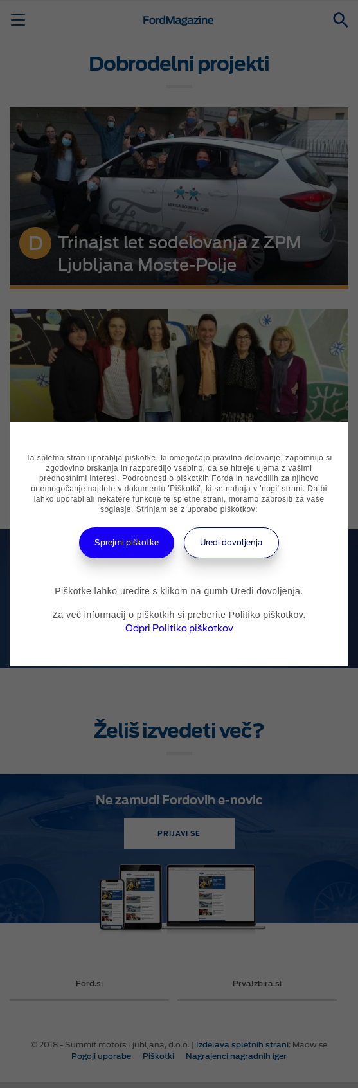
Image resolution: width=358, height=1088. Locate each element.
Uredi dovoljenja (231, 542)
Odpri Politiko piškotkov (179, 628)
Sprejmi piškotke (126, 542)
